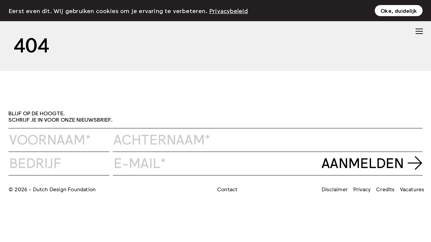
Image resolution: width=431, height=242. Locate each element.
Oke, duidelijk (398, 10)
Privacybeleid (228, 10)
